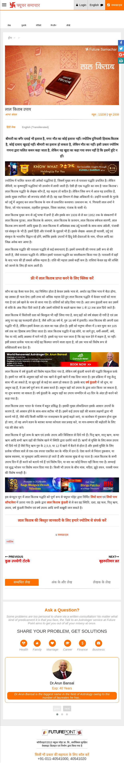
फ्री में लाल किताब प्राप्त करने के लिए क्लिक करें (62, 278)
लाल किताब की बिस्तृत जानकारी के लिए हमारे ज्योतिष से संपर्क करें (62, 520)
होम (10, 37)
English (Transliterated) (35, 127)
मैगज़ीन (53, 18)
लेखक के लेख (101, 582)
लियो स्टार (96, 497)
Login (81, 5)
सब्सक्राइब (114, 5)
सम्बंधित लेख (22, 582)
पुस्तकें (23, 18)
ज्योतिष (9, 541)
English (96, 5)
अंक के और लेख (61, 582)
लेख (9, 18)
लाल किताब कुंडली (57, 502)
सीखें (68, 18)
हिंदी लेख (11, 127)
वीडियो (38, 18)
